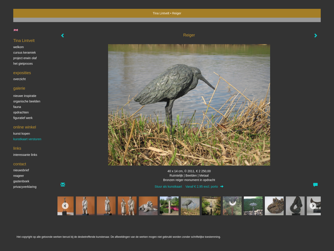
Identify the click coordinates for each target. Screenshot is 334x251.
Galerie (19, 88)
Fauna (17, 107)
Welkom (18, 47)
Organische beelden (26, 101)
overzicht (19, 79)
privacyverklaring (24, 187)
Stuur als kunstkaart (189, 186)
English (15, 30)
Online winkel (24, 127)
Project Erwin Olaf (25, 58)
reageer (18, 175)
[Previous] (65, 205)
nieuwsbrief (21, 170)
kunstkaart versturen (27, 139)
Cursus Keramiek (24, 52)
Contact (19, 164)
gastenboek (21, 181)
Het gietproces (23, 63)
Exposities (22, 73)
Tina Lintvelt (161, 13)
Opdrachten (21, 112)
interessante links (25, 155)
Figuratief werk (22, 118)
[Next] (313, 205)
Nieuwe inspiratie (24, 96)
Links (17, 148)
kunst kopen (21, 133)
